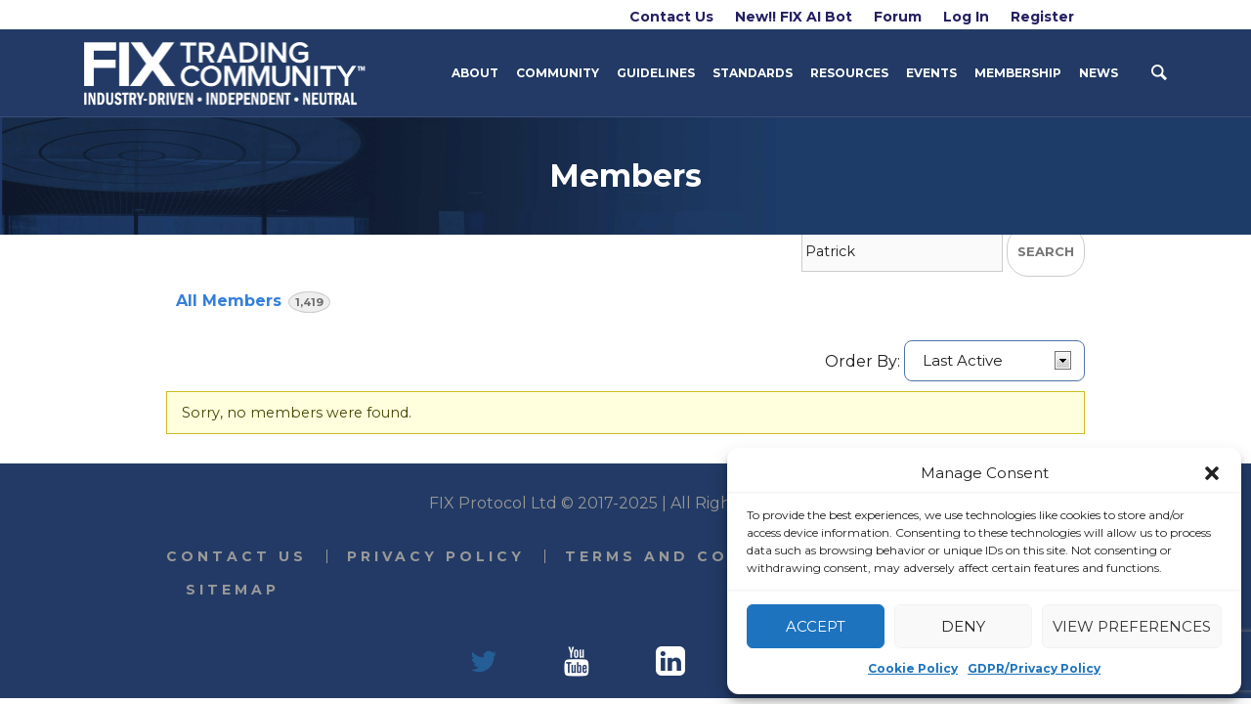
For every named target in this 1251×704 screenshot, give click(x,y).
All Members (253, 302)
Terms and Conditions (699, 556)
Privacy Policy (436, 556)
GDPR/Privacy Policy (1034, 668)
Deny (963, 626)
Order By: (862, 360)
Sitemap (233, 589)
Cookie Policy (913, 668)
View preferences (1132, 626)
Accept (815, 626)
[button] (1212, 473)
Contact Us (236, 556)
